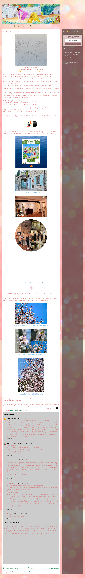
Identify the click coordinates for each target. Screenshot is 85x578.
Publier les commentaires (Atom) (22, 572)
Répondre (10, 439)
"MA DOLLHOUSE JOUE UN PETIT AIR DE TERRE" (73, 63)
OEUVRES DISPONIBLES (71, 58)
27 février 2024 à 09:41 (18, 418)
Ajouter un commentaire (12, 522)
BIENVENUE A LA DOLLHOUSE (72, 52)
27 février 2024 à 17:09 (25, 443)
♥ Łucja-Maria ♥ (12, 443)
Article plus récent (11, 568)
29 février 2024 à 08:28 (20, 483)
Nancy (9, 418)
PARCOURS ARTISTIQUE (71, 60)
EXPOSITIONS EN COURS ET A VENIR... (73, 55)
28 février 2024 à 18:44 (22, 460)
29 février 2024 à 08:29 (20, 514)
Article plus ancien (51, 568)
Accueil (31, 568)
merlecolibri (10, 460)
